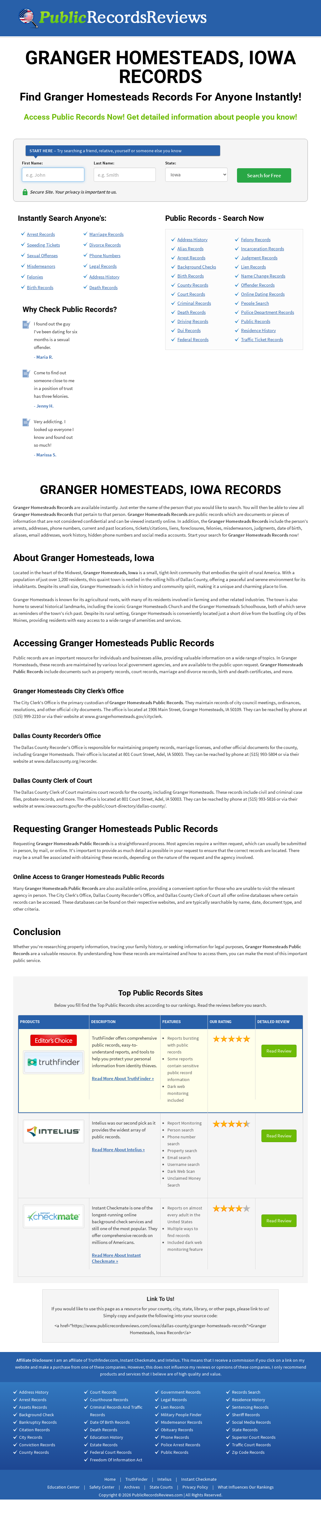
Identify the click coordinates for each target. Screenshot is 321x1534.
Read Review (279, 1051)
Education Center (63, 1487)
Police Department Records (267, 312)
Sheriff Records (246, 1414)
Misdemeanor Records (181, 1422)
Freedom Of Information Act (116, 1460)
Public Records (255, 321)
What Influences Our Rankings (246, 1487)
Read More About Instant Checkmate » (116, 1258)
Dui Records (189, 330)
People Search (255, 303)
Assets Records (33, 1407)
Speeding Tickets (43, 245)
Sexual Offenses (42, 255)
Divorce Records (105, 245)
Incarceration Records (262, 249)
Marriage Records (106, 234)
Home (110, 1479)
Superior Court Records (254, 1437)
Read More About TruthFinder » (123, 1078)
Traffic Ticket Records (262, 339)
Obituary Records (177, 1430)
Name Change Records (263, 276)
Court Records (191, 294)
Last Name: (104, 163)
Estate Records (104, 1445)
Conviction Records (37, 1445)
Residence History (258, 330)
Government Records (181, 1392)
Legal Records (103, 266)
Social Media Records (251, 1422)
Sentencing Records (250, 1407)
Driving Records (192, 321)
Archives (132, 1487)
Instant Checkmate (199, 1479)
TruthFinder (136, 1479)
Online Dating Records (263, 294)
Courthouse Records (109, 1399)
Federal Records (192, 339)
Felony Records (256, 239)
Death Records (103, 287)
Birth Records (40, 287)
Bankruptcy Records (38, 1422)
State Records (245, 1430)
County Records (192, 285)
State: (170, 163)
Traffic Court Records (251, 1445)
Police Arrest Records (180, 1445)
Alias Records (190, 249)
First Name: (32, 163)
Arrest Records (41, 234)
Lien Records (253, 267)
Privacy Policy (195, 1487)
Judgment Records (259, 258)
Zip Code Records (248, 1452)
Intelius (164, 1479)
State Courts (161, 1487)
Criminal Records (194, 303)
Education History (106, 1437)
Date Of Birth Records (110, 1422)
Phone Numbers (104, 255)
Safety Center (101, 1487)
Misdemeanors (41, 266)
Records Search (246, 1392)
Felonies (35, 277)
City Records (30, 1437)
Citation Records (34, 1430)
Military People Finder (181, 1414)
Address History (104, 277)
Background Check (36, 1414)
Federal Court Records (111, 1452)
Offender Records (258, 285)
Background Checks (196, 267)
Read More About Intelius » (118, 1149)
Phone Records (175, 1437)
